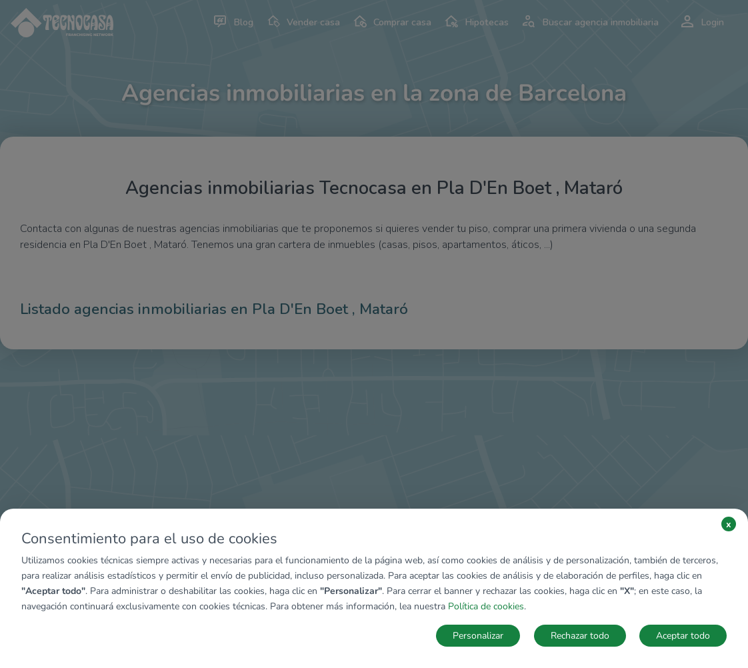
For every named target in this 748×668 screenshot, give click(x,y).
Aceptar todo (683, 635)
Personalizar (478, 635)
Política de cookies (486, 606)
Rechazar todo (580, 635)
